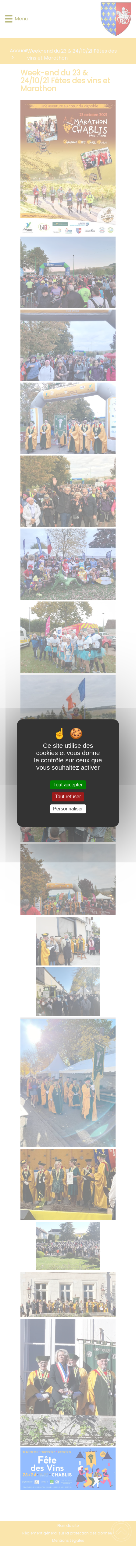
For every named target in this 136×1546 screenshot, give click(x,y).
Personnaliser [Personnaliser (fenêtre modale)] (68, 808)
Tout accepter (68, 784)
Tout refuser (68, 796)
